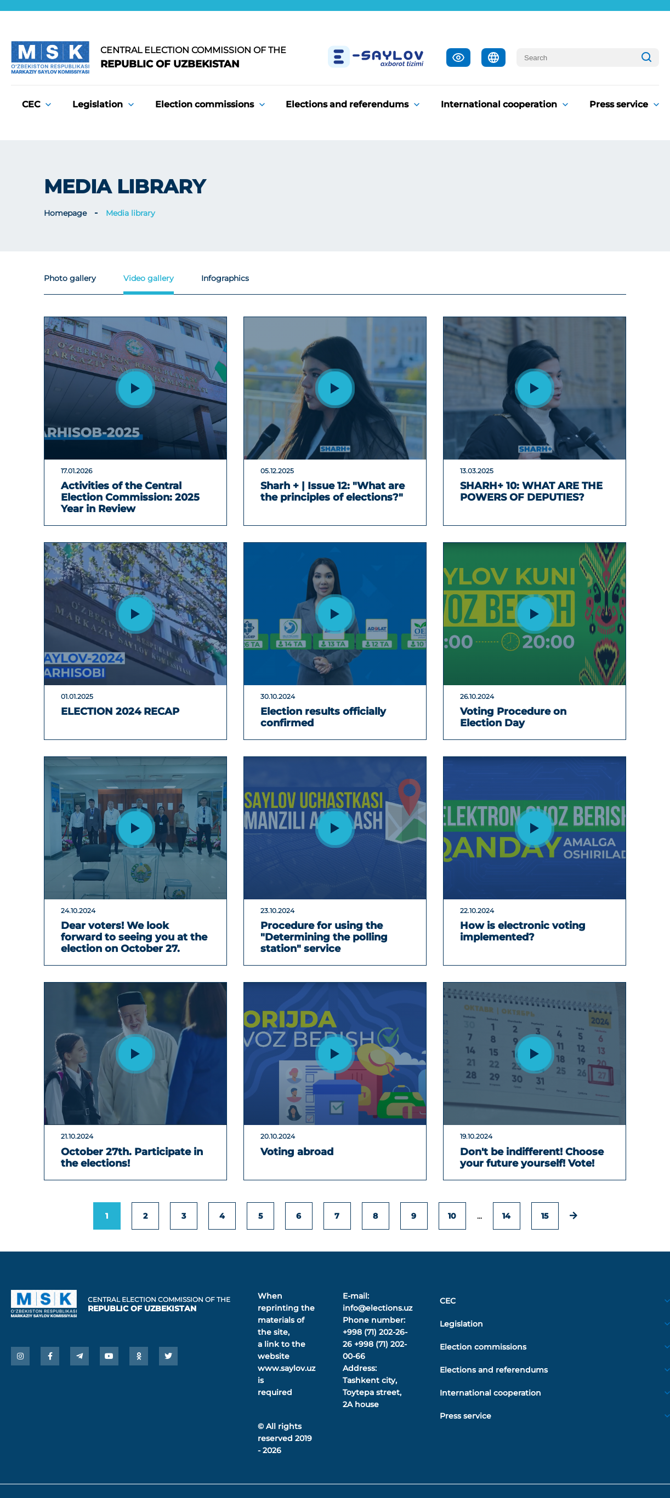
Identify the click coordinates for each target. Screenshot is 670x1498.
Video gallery (148, 278)
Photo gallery (70, 278)
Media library (130, 213)
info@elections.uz (377, 1308)
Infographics (225, 278)
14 (506, 1216)
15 (544, 1216)
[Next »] (573, 1215)
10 (452, 1216)
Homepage (65, 213)
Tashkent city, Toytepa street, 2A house (372, 1392)
